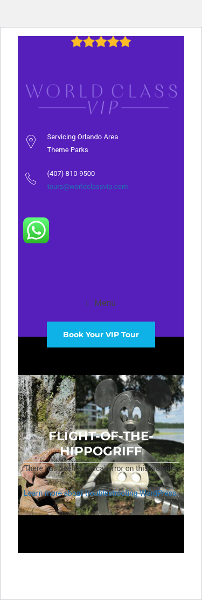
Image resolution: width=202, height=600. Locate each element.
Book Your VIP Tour (101, 334)
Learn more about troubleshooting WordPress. (101, 493)
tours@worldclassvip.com (87, 186)
